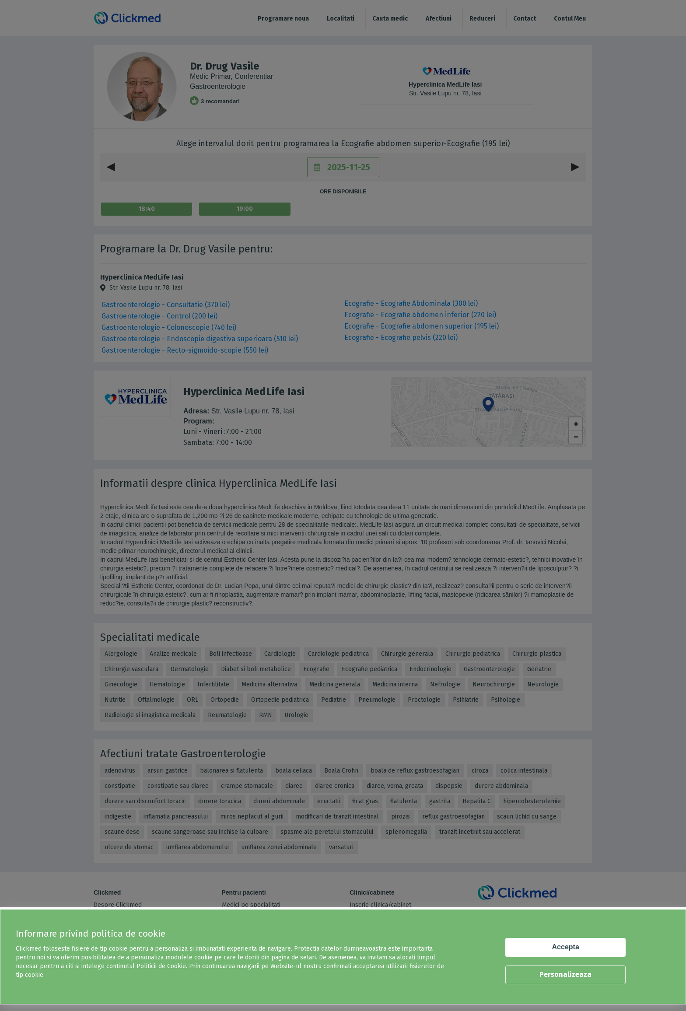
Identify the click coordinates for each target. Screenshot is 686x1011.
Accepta (565, 947)
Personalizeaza (565, 974)
